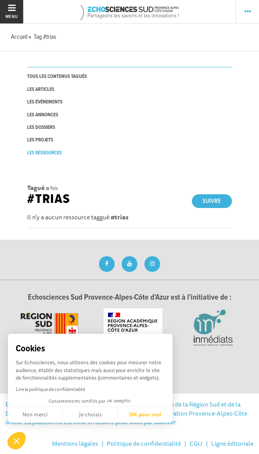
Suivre (211, 201)
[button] (16, 440)
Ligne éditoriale (232, 443)
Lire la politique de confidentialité (50, 389)
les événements (44, 102)
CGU (196, 443)
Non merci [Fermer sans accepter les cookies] (35, 414)
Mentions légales (75, 443)
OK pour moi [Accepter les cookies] (145, 414)
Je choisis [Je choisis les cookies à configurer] (90, 414)
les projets (40, 140)
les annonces (42, 115)
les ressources (44, 153)
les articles (40, 89)
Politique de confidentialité (144, 443)
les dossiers (41, 127)
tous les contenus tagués (57, 76)
